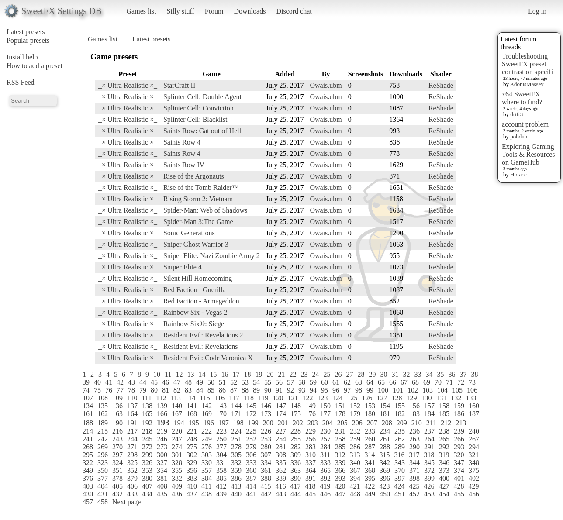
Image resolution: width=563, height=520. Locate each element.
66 (392, 382)
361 (266, 470)
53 (245, 382)
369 (385, 470)
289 (399, 447)
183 (414, 413)
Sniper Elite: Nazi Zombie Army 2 (211, 255)
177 (325, 413)
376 (88, 478)
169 (206, 413)
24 (315, 374)
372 (429, 470)
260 (370, 439)
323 (102, 462)
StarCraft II (179, 85)
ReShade (440, 85)
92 (290, 390)
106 (472, 390)
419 (325, 486)
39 (86, 382)
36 (451, 374)
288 (385, 447)
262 (399, 439)
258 (340, 439)
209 (402, 423)
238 (444, 431)
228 (295, 431)
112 (161, 398)
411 (206, 486)
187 (474, 413)
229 (310, 431)
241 (88, 439)
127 (381, 398)
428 (458, 486)
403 (88, 486)
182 (399, 413)
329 (192, 462)
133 (471, 398)
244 (132, 439)
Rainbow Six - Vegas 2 (195, 312)
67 (404, 382)
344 (414, 462)
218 (147, 431)
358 (221, 470)
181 (385, 413)
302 (192, 454)
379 (132, 478)
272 (147, 447)
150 (325, 406)
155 (399, 406)
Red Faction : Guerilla (194, 289)
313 (354, 454)
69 (426, 382)
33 (417, 374)
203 (312, 423)
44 (142, 382)
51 (222, 382)
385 (221, 478)
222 (206, 431)
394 (355, 478)
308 (281, 454)
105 (457, 390)
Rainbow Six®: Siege (193, 323)
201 (283, 423)
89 (256, 390)
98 (358, 390)
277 (221, 447)
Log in (537, 11)
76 (108, 390)
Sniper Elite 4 (182, 267)
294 (474, 447)
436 (177, 494)
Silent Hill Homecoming (197, 278)
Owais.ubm (326, 85)
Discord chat (293, 11)
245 (147, 439)
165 (147, 413)
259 (355, 439)
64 (369, 382)
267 (474, 439)
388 (266, 478)
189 (102, 423)
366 (340, 470)
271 (132, 447)
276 (206, 447)
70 (438, 382)
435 (162, 494)
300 (162, 454)
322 (88, 462)
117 (234, 398)
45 (154, 382)
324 (117, 462)
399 (429, 478)
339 (340, 462)
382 (177, 478)
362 (281, 470)
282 (295, 447)
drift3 (516, 114)
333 (251, 462)
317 (414, 454)
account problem (525, 124)
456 (474, 494)
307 (266, 454)
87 (233, 390)
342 (385, 462)
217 (132, 431)
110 (132, 398)
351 (117, 470)
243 (117, 439)
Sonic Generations (189, 233)
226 (266, 431)
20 (269, 374)
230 (325, 431)
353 (147, 470)
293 (459, 447)
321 (473, 454)
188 (88, 423)
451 (399, 494)
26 (338, 374)
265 (444, 439)
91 (279, 390)
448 (355, 494)
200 (268, 423)
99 (369, 390)
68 (415, 382)
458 (102, 502)
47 (176, 382)
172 (251, 413)
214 (88, 431)
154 (385, 406)
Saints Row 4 (181, 142)
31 (394, 374)
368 (370, 470)
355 (177, 470)
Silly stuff (180, 11)
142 (206, 406)
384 (206, 478)
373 (444, 470)
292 (444, 447)
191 (132, 423)
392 (325, 478)
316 (399, 454)
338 (325, 462)
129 (411, 398)
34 (428, 374)
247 (177, 439)
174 (281, 413)
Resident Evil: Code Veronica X (208, 358)
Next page (126, 502)
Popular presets (28, 40)
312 (340, 454)
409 (177, 486)
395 (370, 478)
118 (249, 398)
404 (102, 486)
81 (165, 390)
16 (224, 374)
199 (253, 423)
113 (176, 398)
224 (236, 431)
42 (120, 382)
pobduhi (519, 136)
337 (310, 462)
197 (223, 423)
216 (117, 431)
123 (322, 398)
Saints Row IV (183, 165)
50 (210, 382)
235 (399, 431)
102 (413, 390)
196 (209, 423)
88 (245, 390)
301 (177, 454)
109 (117, 398)
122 (307, 398)
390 (295, 478)
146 (266, 406)
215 (102, 431)
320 (458, 454)
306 (251, 454)
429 (473, 486)
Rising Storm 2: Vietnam (198, 199)
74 (86, 390)
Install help (22, 57)
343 (399, 462)
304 (221, 454)
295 (88, 454)
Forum (214, 11)
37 (462, 374)
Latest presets (26, 31)
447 (340, 494)
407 (147, 486)
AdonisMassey (527, 84)
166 (162, 413)
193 (163, 422)
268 (88, 447)
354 (162, 470)
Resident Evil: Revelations (200, 346)
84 (199, 390)
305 (236, 454)
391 (310, 478)
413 (236, 486)
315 (384, 454)
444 (295, 494)
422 (369, 486)
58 (301, 382)
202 (298, 423)
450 (385, 494)
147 (281, 406)
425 (414, 486)
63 (358, 382)
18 (247, 374)
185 (444, 413)
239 (459, 431)
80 (154, 390)
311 (325, 454)
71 (449, 382)
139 (162, 406)
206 (357, 423)
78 (131, 390)
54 (256, 382)
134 (88, 406)
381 (162, 478)
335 (281, 462)
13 (190, 374)
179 (355, 413)
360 (251, 470)
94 (313, 390)
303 (206, 454)
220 (177, 431)
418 (310, 486)
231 (340, 431)
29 (372, 374)
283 (310, 447)
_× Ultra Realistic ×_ (127, 85)
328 (177, 462)
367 (355, 470)
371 (414, 470)
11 (168, 374)
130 (426, 398)
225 (251, 431)
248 (192, 439)
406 (132, 486)
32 (406, 374)
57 (290, 382)
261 (385, 439)
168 (192, 413)
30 (383, 374)
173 (266, 413)
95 (324, 390)
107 (88, 398)
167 (177, 413)
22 (292, 374)
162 (102, 413)
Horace (518, 174)
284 (325, 447)
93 (301, 390)
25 (326, 374)
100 (383, 390)
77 (120, 390)
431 (102, 494)
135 (102, 406)
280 (266, 447)
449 (370, 494)
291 (429, 447)
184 (429, 413)
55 (267, 382)
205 (342, 423)
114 (190, 398)
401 (459, 478)
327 (162, 462)
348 (474, 462)
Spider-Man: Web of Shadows (205, 210)
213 (461, 423)
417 (295, 486)
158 (444, 406)
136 (117, 406)
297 (117, 454)
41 (108, 382)
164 (132, 413)
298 (132, 454)
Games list (141, 11)
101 (398, 390)
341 (370, 462)
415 (265, 486)
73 (472, 382)
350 (102, 470)
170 (221, 413)
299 (147, 454)
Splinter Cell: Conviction (198, 108)
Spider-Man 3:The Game (198, 221)
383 (192, 478)
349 (88, 470)
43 (131, 382)
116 (219, 398)
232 (355, 431)
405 (117, 486)
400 (444, 478)
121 (292, 398)
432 (117, 494)
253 (266, 439)
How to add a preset (34, 65)
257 (325, 439)
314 (369, 454)
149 (310, 406)
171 (236, 413)
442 (266, 494)
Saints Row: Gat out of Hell (202, 130)
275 (192, 447)
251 (236, 439)
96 (335, 390)
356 (192, 470)
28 (360, 374)
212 (446, 423)
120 (278, 398)
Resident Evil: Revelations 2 (203, 335)
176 (310, 413)
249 (206, 439)
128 (396, 398)
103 (427, 390)
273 (162, 447)
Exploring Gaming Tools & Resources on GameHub (528, 154)
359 (236, 470)
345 (429, 462)
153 (370, 406)
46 (165, 382)
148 (295, 406)
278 (236, 447)
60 (324, 382)
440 (236, 494)
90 (267, 390)
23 (303, 374)
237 (429, 431)
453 (429, 494)
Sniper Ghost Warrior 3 (195, 244)
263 (414, 439)
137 (132, 406)
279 (251, 447)
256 (310, 439)
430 (88, 494)
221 (192, 431)
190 (117, 423)
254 (281, 439)
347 (459, 462)
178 (340, 413)
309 (295, 454)
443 (281, 494)
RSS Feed (21, 82)
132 (456, 398)
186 (459, 413)
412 (221, 486)
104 (442, 390)
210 (416, 423)
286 (355, 447)
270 (117, 447)
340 (355, 462)
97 (347, 390)
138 (147, 406)
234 (385, 431)
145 (251, 406)
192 (147, 423)
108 (102, 398)
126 (367, 398)
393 (340, 478)
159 (459, 406)
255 (295, 439)
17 (235, 374)
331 (221, 462)
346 (444, 462)
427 (444, 486)
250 (221, 439)
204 (327, 423)
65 (381, 382)
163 (117, 413)
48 (188, 382)
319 (444, 454)
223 (221, 431)
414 (250, 486)
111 (147, 398)
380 (147, 478)
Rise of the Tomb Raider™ (200, 187)
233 (370, 431)
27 (349, 374)
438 (206, 494)
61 (335, 382)
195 (194, 423)
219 (162, 431)
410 (192, 486)
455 (459, 494)
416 (280, 486)
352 (132, 470)
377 (102, 478)
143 (221, 406)
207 (372, 423)
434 (147, 494)
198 (238, 423)
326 (147, 462)
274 (177, 447)
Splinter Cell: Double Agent (202, 96)
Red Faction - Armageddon (201, 301)
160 (474, 406)
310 (310, 454)
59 (313, 382)
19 (258, 374)
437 (192, 494)
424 (399, 486)
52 (233, 382)
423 (384, 486)
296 (102, 454)
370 (399, 470)
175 (295, 413)
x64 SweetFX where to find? (522, 98)
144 (236, 406)
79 (142, 390)
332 (236, 462)
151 (340, 406)
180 (370, 413)
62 (347, 382)
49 (199, 382)
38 (474, 374)
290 (414, 447)
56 (279, 382)
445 (310, 494)
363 (295, 470)
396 (385, 478)
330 (206, 462)
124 (337, 398)
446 (325, 494)
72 (460, 382)
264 (429, 439)
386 (236, 478)
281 (281, 447)
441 (251, 494)
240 (474, 431)
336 (295, 462)
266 (459, 439)
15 (213, 374)
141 (192, 406)
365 (325, 470)
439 (221, 494)
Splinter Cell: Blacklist (195, 119)
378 (117, 478)
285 (340, 447)
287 (370, 447)
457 (88, 502)
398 (414, 478)
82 (176, 390)
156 (414, 406)
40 (97, 382)
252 (251, 439)
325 (132, 462)
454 (444, 494)
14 (201, 374)
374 (459, 470)
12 (179, 374)
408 (162, 486)
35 (440, 374)
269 (102, 447)
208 (387, 423)
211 (431, 423)
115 (205, 398)
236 (414, 431)
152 (355, 406)
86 (222, 390)
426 (429, 486)
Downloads (250, 11)
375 (474, 470)
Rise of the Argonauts (193, 176)
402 (474, 478)
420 (340, 486)
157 (429, 406)
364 (310, 470)
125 (352, 398)
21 (281, 374)
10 (156, 374)
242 (102, 439)
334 (266, 462)
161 (88, 413)
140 (177, 406)
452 (414, 494)
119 (263, 398)
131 (441, 398)
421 (354, 486)
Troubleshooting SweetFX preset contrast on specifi (527, 64)
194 (179, 423)
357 (206, 470)
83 (188, 390)
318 (429, 454)
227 (281, 431)
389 (281, 478)
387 (251, 478)
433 (132, 494)
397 (399, 478)
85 (210, 390)
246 (162, 439)
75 (97, 390)
